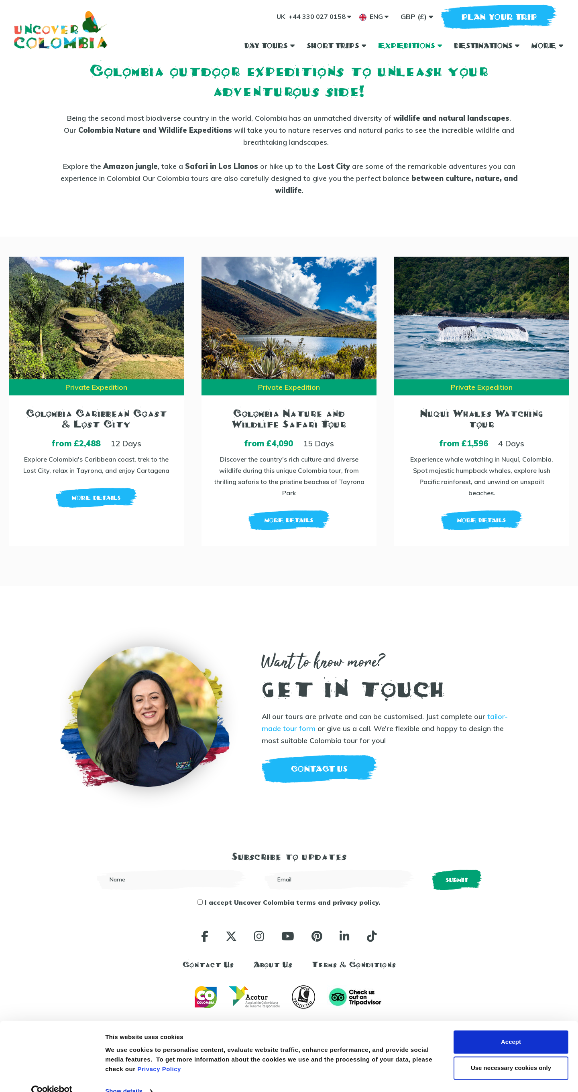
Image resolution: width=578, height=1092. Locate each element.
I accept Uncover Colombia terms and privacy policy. (289, 902)
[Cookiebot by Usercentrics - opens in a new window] (52, 1076)
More (547, 45)
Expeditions (410, 45)
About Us (273, 964)
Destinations (486, 45)
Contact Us (208, 964)
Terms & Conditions (354, 964)
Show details (123, 1076)
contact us (319, 769)
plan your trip (499, 17)
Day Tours (269, 45)
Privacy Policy (159, 1054)
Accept (511, 1026)
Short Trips (336, 45)
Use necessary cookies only (511, 1052)
